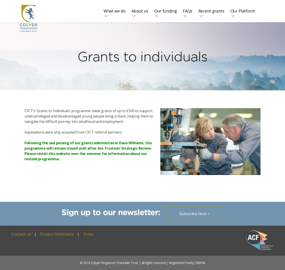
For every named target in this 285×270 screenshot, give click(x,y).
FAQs (187, 11)
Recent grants (211, 11)
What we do (115, 11)
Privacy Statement (57, 234)
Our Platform (242, 11)
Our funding (165, 11)
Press (88, 234)
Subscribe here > (194, 213)
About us (140, 11)
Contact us (21, 234)
